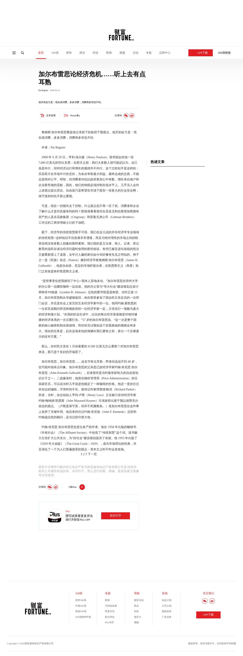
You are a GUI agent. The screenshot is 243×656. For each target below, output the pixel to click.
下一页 (92, 454)
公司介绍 (166, 606)
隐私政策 (166, 612)
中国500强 (80, 606)
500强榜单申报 (83, 617)
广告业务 (166, 617)
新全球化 (109, 617)
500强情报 (224, 52)
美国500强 (80, 612)
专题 (149, 52)
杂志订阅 (166, 600)
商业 (82, 52)
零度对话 (109, 612)
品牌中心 (165, 52)
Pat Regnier (43, 91)
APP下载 (200, 52)
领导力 (137, 617)
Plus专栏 (109, 623)
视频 (122, 52)
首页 (41, 52)
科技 (95, 52)
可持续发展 (111, 606)
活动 (135, 52)
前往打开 (115, 516)
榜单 (69, 52)
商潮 (109, 52)
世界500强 (80, 600)
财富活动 (139, 600)
